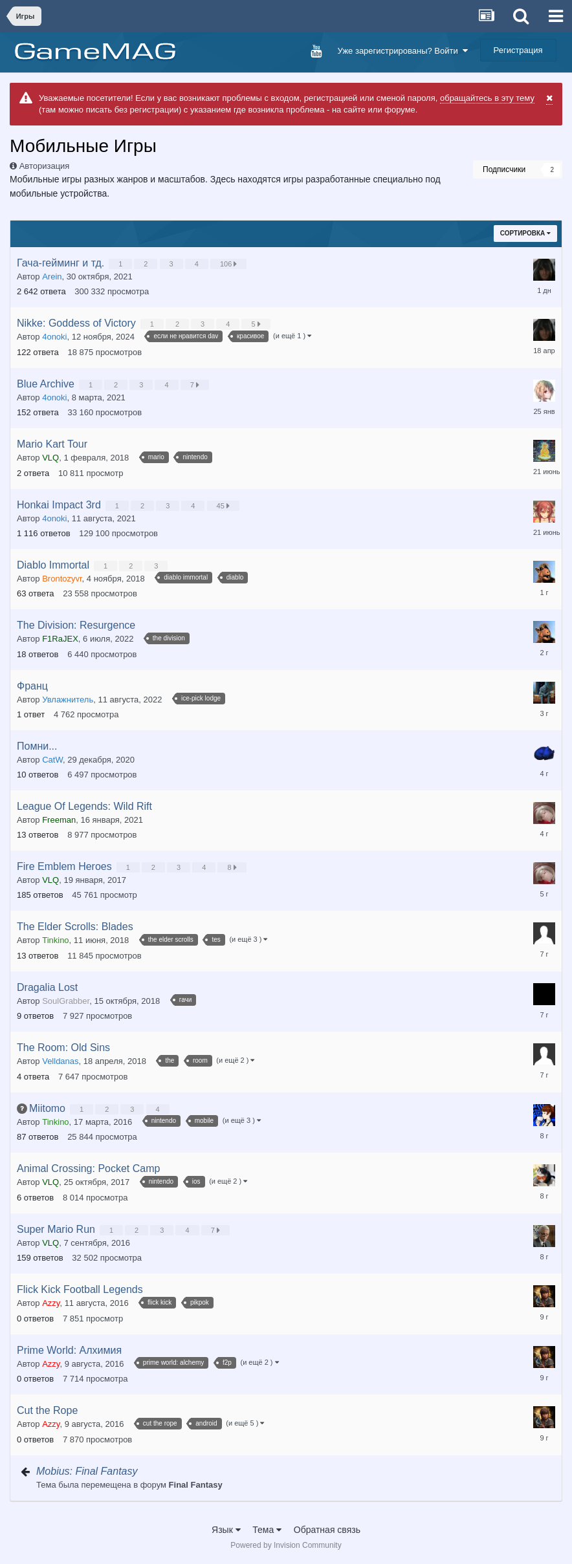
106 (229, 263)
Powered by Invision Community (285, 1545)
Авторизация (44, 166)
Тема (266, 1530)
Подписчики (504, 169)
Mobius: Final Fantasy (87, 1471)
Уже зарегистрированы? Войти (403, 51)
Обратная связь (327, 1530)
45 (224, 505)
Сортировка (525, 233)
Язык (226, 1530)
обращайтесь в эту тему (487, 98)
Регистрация (518, 50)
